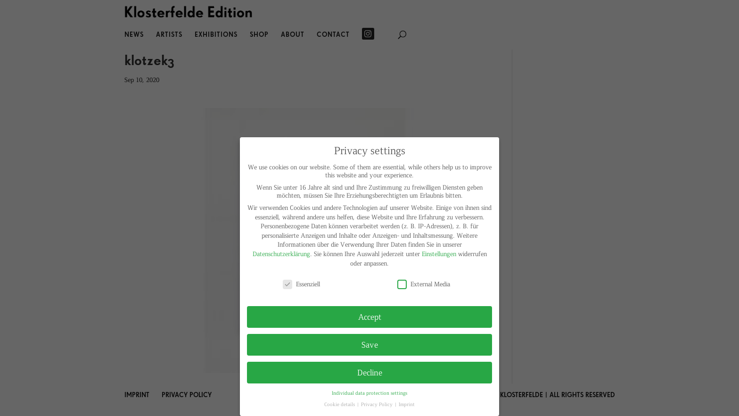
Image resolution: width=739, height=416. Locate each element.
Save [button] (369, 344)
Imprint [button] (407, 404)
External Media (423, 284)
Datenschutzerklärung (281, 254)
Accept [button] (369, 316)
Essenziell (301, 284)
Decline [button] (369, 372)
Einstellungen (439, 254)
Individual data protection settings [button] (369, 393)
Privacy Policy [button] (377, 404)
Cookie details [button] (340, 404)
